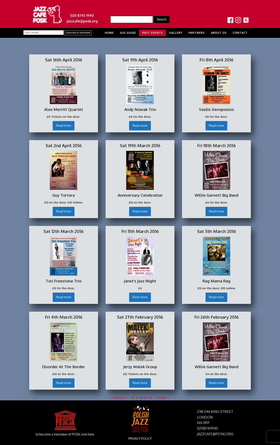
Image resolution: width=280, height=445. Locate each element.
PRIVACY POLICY (140, 439)
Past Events (152, 32)
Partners (197, 32)
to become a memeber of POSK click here (64, 434)
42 (132, 398)
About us (219, 32)
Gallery (175, 32)
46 (150, 398)
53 (157, 398)
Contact (240, 32)
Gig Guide (128, 32)
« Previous (118, 398)
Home (109, 32)
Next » (164, 398)
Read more (63, 125)
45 (146, 398)
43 (137, 398)
